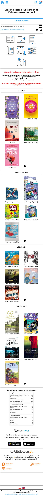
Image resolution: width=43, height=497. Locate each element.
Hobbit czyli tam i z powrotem (16, 396)
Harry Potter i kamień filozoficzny (17, 400)
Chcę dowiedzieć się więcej (13, 494)
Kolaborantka (13, 412)
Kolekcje (21, 29)
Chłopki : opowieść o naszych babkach (18, 406)
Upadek (12, 422)
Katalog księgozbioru (21, 20)
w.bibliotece (10, 457)
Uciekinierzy (12, 419)
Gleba (11, 411)
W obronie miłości (14, 423)
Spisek (11, 420)
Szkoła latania (13, 398)
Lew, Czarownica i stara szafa (16, 401)
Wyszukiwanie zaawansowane (10, 29)
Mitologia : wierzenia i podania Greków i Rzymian (20, 395)
